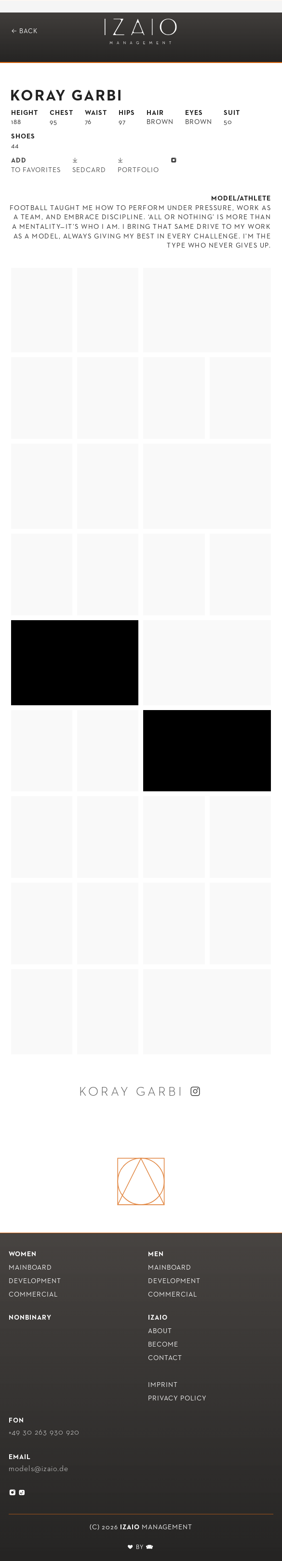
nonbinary (30, 1317)
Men (156, 1254)
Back (24, 31)
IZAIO (158, 1317)
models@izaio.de (38, 1469)
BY (140, 1547)
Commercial (33, 1294)
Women (23, 1254)
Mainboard (30, 1267)
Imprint (163, 1385)
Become (163, 1344)
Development (35, 1281)
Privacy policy (177, 1398)
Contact (165, 1358)
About (160, 1331)
